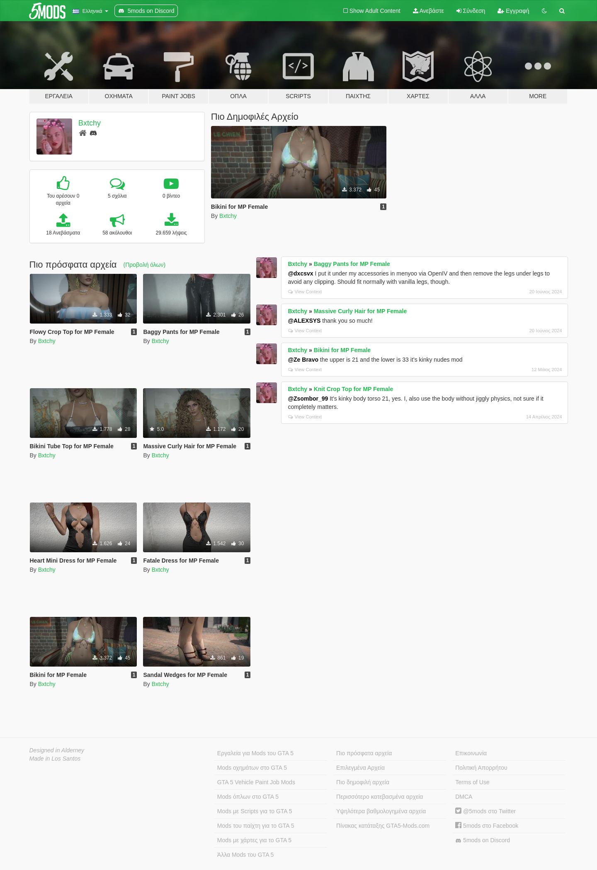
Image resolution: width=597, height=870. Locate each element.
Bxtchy (89, 123)
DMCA (463, 796)
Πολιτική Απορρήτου (481, 767)
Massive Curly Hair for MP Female (360, 311)
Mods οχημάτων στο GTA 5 (252, 767)
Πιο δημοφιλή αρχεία (362, 782)
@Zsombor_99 (308, 398)
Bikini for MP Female (342, 350)
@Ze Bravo (303, 359)
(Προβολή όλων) (145, 264)
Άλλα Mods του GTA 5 (245, 854)
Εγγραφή (513, 10)
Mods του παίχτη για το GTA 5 (255, 825)
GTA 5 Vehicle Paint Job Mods (256, 782)
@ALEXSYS (304, 320)
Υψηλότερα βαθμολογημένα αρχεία (381, 811)
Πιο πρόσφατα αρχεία (364, 753)
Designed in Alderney (57, 750)
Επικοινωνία (471, 753)
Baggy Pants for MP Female (352, 264)
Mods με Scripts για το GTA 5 (254, 811)
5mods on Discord (482, 840)
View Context (305, 291)
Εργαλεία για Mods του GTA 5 (255, 753)
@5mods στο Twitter (485, 811)
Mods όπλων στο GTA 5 (248, 796)
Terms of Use (472, 782)
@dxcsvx (300, 273)
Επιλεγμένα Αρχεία (360, 767)
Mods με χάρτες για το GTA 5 (254, 840)
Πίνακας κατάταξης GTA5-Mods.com (383, 825)
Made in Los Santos (55, 758)
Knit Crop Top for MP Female (353, 389)
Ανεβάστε (428, 10)
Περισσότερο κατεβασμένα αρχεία (379, 796)
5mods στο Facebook (486, 825)
